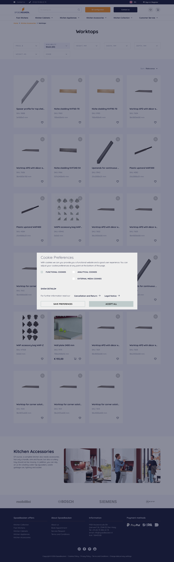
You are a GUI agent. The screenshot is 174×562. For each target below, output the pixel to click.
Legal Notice (111, 296)
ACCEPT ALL (111, 304)
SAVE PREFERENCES (62, 304)
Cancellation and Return (85, 296)
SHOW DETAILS (48, 288)
